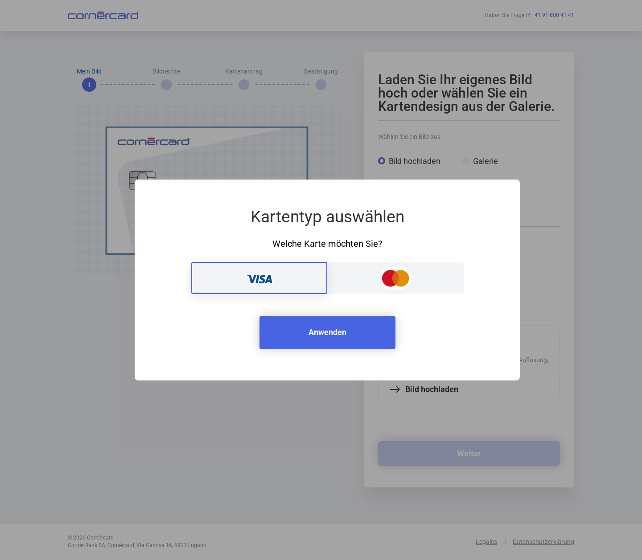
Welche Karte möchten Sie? (327, 243)
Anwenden (327, 332)
